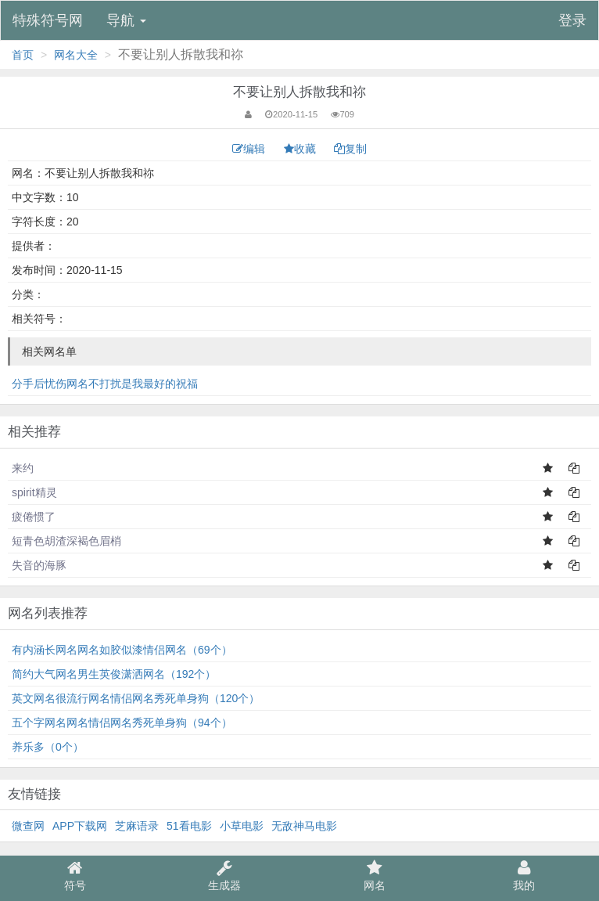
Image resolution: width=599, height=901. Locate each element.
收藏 (301, 148)
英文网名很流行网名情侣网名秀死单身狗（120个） (136, 698)
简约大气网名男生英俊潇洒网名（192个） (114, 674)
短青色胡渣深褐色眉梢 (66, 541)
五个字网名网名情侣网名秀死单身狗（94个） (122, 722)
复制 (350, 148)
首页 (23, 55)
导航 (126, 20)
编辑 (250, 148)
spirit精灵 (34, 492)
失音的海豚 (39, 565)
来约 (23, 468)
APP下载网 (79, 826)
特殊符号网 (48, 20)
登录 (572, 20)
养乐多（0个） (48, 747)
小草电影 (242, 826)
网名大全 (76, 55)
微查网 (28, 826)
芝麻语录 (137, 826)
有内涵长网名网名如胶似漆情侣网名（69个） (122, 649)
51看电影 (189, 826)
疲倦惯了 (34, 516)
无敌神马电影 (304, 826)
